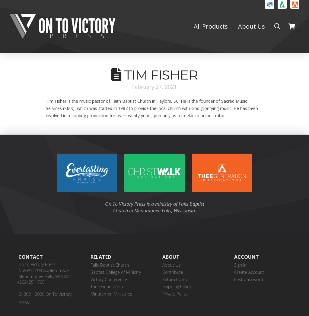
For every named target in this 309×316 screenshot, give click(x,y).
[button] (277, 26)
